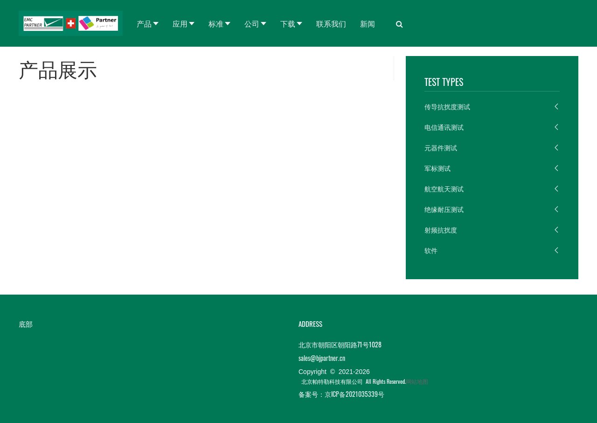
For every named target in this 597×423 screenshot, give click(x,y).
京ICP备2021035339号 (354, 394)
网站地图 (417, 381)
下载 (287, 23)
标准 (215, 23)
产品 (144, 23)
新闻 (367, 23)
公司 (251, 23)
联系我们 (331, 23)
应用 (180, 23)
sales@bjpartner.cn (321, 358)
